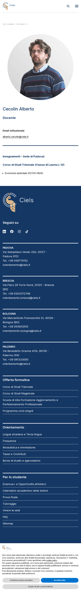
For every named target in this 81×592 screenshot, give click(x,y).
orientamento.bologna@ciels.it (22, 330)
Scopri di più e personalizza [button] (40, 586)
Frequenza (9, 441)
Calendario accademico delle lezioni (25, 490)
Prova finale (10, 497)
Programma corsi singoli (18, 410)
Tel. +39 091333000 (15, 359)
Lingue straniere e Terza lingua (22, 434)
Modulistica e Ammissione (19, 447)
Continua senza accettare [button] (21, 580)
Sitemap (8, 523)
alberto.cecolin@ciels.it (15, 136)
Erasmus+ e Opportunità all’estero (24, 484)
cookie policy (51, 560)
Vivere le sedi (11, 510)
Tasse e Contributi (14, 454)
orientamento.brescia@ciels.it (21, 297)
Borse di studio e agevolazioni (21, 460)
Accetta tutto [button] (59, 580)
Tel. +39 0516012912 (15, 326)
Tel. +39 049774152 (15, 260)
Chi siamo (8, 24)
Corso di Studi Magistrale (18, 393)
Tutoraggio (9, 503)
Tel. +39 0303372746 (16, 293)
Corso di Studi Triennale (18, 387)
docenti (21, 24)
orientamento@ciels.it (16, 265)
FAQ (5, 517)
